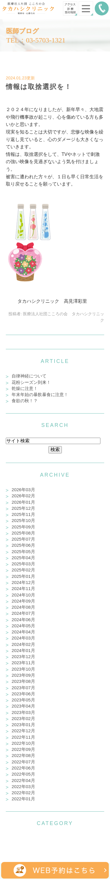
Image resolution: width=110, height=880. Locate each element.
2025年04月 (23, 557)
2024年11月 (23, 588)
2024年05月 (23, 625)
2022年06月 (23, 767)
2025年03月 (23, 563)
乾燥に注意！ (25, 388)
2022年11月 (23, 737)
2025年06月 (23, 545)
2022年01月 (23, 798)
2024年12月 (23, 582)
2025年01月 (23, 576)
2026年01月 (23, 502)
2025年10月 (23, 520)
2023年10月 (23, 669)
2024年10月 (23, 594)
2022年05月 (23, 774)
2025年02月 (23, 569)
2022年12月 (23, 730)
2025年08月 (23, 532)
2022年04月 (23, 780)
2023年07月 (23, 687)
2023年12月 (23, 656)
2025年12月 (23, 508)
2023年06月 (23, 693)
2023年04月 (23, 705)
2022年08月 (23, 755)
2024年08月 (23, 607)
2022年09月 (23, 749)
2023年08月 (23, 681)
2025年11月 (23, 514)
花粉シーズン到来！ (31, 382)
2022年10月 (23, 743)
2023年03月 (23, 712)
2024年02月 (23, 644)
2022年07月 (23, 761)
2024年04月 (23, 631)
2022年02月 (23, 792)
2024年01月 (23, 650)
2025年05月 (23, 551)
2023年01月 (23, 724)
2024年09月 (23, 600)
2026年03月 (23, 489)
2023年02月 (23, 718)
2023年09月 (23, 675)
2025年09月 (23, 526)
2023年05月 (23, 699)
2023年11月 (23, 662)
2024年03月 (23, 637)
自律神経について (29, 375)
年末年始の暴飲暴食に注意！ (40, 394)
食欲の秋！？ (25, 400)
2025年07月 (23, 539)
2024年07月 (23, 613)
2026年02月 (23, 495)
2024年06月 (23, 619)
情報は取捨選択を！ (39, 86)
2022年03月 (23, 786)
